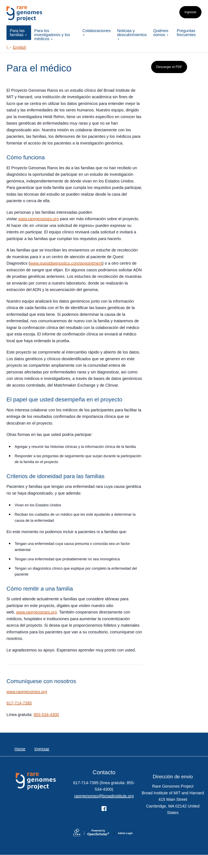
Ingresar (190, 12)
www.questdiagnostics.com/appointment (66, 263)
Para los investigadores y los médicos (52, 34)
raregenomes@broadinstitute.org (104, 796)
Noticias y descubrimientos (132, 34)
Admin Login (125, 833)
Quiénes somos (160, 32)
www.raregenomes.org (38, 219)
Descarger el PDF (169, 67)
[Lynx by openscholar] (80, 833)
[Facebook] (104, 808)
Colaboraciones (96, 32)
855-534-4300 (46, 714)
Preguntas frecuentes (186, 32)
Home (20, 749)
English (16, 47)
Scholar (98, 832)
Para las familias (18, 32)
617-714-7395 (19, 703)
